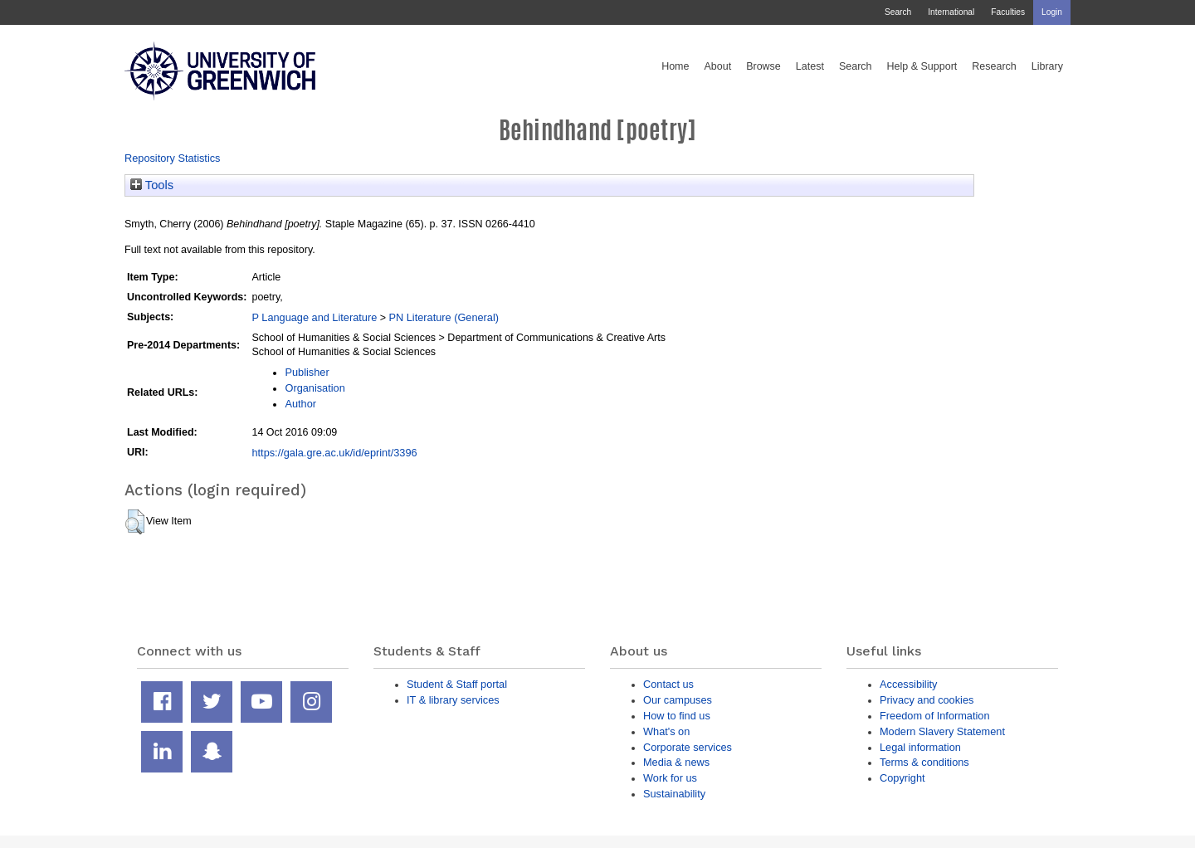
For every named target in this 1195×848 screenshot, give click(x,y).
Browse (763, 66)
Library (1047, 66)
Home (675, 66)
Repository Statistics (172, 158)
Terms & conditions (924, 762)
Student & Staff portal (457, 684)
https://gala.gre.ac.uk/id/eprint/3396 (334, 452)
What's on (666, 731)
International (951, 12)
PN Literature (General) (443, 317)
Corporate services (687, 747)
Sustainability (674, 793)
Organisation (314, 388)
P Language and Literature (314, 317)
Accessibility (908, 684)
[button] (134, 521)
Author (300, 403)
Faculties (1008, 12)
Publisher (307, 372)
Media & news (676, 762)
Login (1051, 12)
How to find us (676, 715)
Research (994, 66)
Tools (151, 185)
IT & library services (453, 700)
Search (898, 12)
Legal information (920, 747)
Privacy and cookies (926, 700)
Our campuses (677, 700)
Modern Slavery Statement (942, 731)
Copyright (902, 778)
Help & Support (922, 66)
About (717, 66)
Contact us (668, 684)
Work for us (670, 778)
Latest (810, 66)
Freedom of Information (935, 715)
